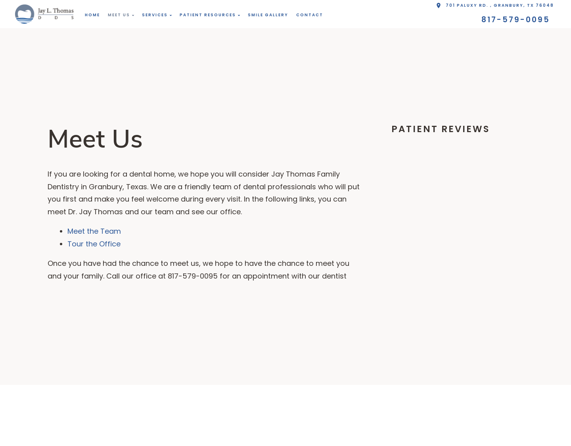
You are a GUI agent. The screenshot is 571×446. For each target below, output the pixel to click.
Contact (309, 15)
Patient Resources (208, 15)
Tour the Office (94, 244)
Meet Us (119, 15)
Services (155, 15)
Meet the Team (94, 231)
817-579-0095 (515, 19)
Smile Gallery (268, 15)
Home (92, 15)
